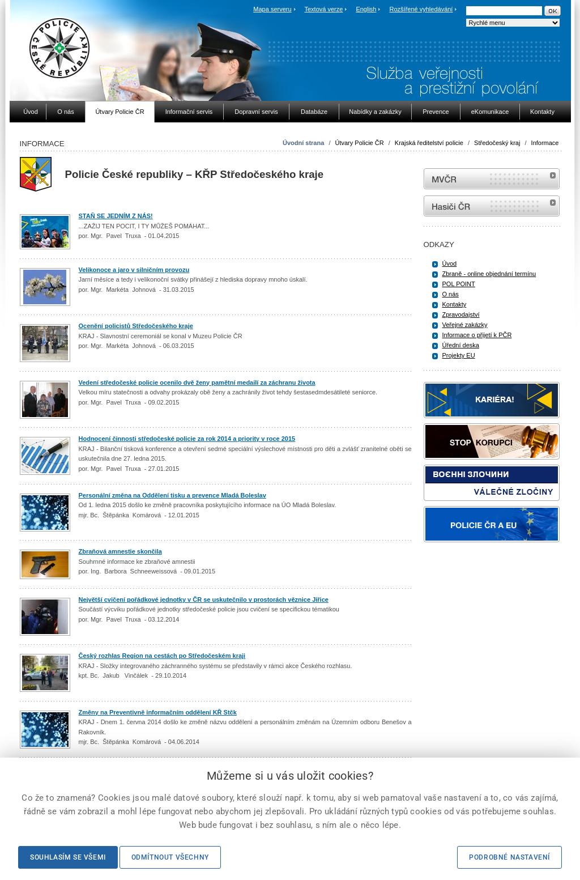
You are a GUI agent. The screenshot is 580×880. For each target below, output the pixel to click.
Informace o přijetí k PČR (477, 334)
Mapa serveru (272, 9)
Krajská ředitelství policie (429, 142)
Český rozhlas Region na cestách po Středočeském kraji (162, 655)
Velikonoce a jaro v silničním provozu (134, 269)
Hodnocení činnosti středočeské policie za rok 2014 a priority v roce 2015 (187, 438)
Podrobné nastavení (509, 857)
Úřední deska (460, 345)
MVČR (492, 178)
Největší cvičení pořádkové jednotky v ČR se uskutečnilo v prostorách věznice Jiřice (204, 599)
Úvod (449, 263)
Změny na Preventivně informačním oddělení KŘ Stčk (158, 712)
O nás (450, 294)
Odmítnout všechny (170, 857)
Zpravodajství (461, 314)
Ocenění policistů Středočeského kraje (136, 325)
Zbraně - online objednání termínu (489, 273)
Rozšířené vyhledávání (421, 9)
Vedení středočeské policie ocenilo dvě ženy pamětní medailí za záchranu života (197, 382)
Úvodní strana (303, 142)
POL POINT (458, 283)
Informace (545, 142)
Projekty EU (458, 355)
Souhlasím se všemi (68, 857)
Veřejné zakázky (465, 324)
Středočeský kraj (497, 142)
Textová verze (323, 9)
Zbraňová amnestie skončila (120, 551)
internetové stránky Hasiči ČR (492, 205)
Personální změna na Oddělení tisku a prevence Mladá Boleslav (172, 495)
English (366, 9)
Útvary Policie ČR (359, 142)
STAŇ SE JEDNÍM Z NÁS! (116, 215)
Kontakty (454, 304)
